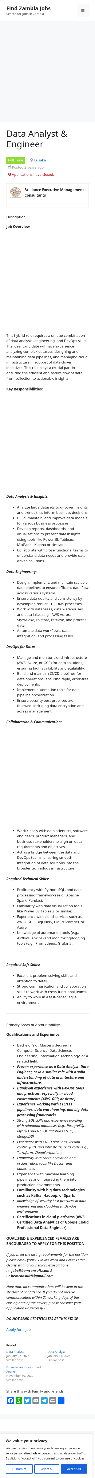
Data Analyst (15, 1352)
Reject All (46, 1469)
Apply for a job (18, 1329)
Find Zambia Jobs (28, 8)
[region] (46, 1456)
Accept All (74, 1469)
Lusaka (40, 160)
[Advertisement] (47, 72)
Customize (19, 1469)
